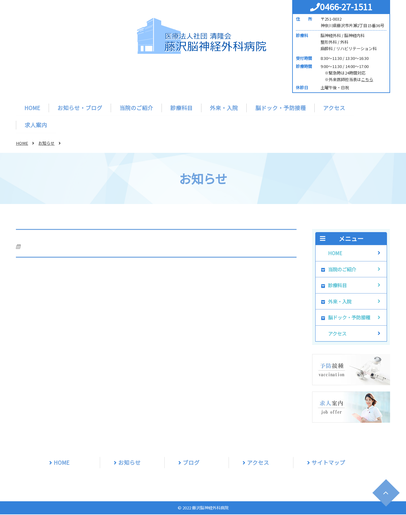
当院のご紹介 (136, 108)
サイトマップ (328, 463)
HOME (32, 108)
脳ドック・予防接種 (280, 108)
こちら (367, 79)
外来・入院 (224, 108)
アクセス (334, 108)
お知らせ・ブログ (79, 108)
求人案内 (36, 125)
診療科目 (181, 108)
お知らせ (46, 144)
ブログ (191, 463)
